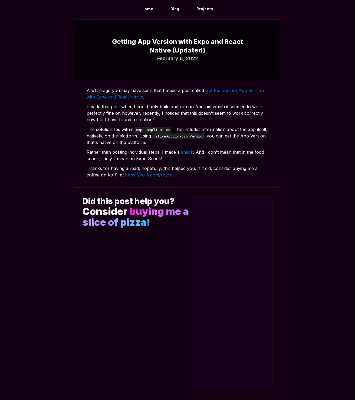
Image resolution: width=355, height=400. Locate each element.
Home (147, 8)
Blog (174, 8)
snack (187, 152)
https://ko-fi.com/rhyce (149, 175)
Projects (204, 8)
